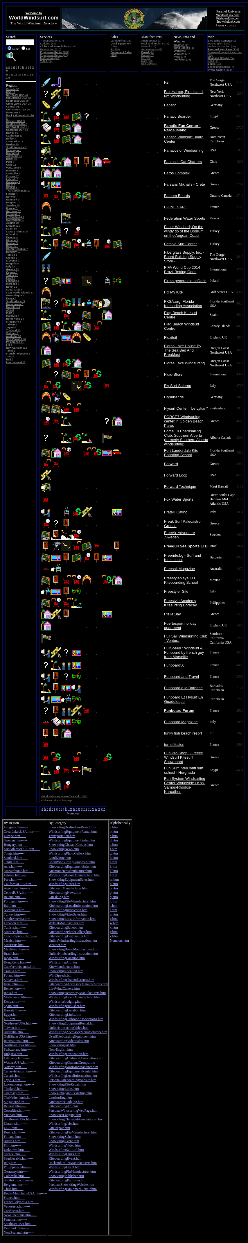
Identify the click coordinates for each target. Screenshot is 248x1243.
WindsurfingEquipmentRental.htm (72, 832)
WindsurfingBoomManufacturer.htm (74, 875)
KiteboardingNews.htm (64, 893)
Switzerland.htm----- (18, 1049)
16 (18, 109)
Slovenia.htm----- (16, 980)
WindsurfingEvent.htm (64, 1167)
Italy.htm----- (13, 1163)
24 (17, 231)
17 (10, 92)
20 (18, 103)
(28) (182, 59)
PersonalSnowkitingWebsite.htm (71, 1185)
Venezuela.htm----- (17, 1206)
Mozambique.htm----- (19, 871)
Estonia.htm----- (15, 875)
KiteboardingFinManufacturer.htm (72, 1132)
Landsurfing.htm (60, 1097)
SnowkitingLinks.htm (63, 1089)
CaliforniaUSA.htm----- (20, 884)
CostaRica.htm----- (17, 1110)
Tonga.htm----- (14, 853)
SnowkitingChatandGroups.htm (70, 845)
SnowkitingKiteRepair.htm (67, 1084)
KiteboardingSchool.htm (65, 927)
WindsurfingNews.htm (64, 884)
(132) (223, 49)
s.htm (113, 906)
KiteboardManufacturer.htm (67, 888)
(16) (115, 49)
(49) (222, 40)
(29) (146, 58)
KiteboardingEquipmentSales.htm (72, 866)
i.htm (113, 862)
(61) (151, 49)
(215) (50, 49)
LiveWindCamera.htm (64, 988)
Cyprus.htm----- (15, 1080)
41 (17, 95)
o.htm (114, 888)
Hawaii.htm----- (15, 1010)
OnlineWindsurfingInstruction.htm (72, 940)
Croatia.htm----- (15, 971)
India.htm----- (13, 993)
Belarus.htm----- (15, 1106)
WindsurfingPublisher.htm (66, 1006)
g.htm (114, 853)
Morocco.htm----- (16, 932)
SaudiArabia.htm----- (18, 1158)
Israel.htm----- (14, 984)
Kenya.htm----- (14, 1002)
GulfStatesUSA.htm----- (20, 1036)
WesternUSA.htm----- (19, 1063)
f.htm (113, 849)
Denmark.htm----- (16, 1228)
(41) (184, 47)
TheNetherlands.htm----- (21, 1097)
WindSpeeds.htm (60, 975)
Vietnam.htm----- (16, 1115)
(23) (121, 40)
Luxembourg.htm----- (19, 1084)
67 (17, 127)
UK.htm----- (12, 1019)
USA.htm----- (13, 1128)
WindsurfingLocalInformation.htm (72, 1076)
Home (220, 25)
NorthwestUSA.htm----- (20, 1023)
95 (10, 266)
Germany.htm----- (16, 1171)
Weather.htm (57, 945)
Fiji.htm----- (12, 1145)
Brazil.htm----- (14, 954)
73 (12, 269)
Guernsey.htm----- (16, 1093)
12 (13, 251)
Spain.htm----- (14, 1006)
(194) (58, 46)
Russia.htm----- (14, 1132)
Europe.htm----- (15, 836)
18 (13, 214)
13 (20, 292)
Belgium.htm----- (16, 1185)
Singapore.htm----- (17, 1102)
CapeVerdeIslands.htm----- (22, 967)
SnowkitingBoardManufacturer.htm (73, 949)
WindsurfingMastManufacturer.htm (73, 1067)
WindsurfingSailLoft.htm (66, 1150)
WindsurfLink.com (227, 15)
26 (12, 144)
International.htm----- (19, 1041)
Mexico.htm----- (15, 940)
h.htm (114, 858)
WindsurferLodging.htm (65, 1002)
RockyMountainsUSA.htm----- (25, 1193)
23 (12, 275)
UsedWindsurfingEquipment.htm (71, 862)
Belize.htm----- (14, 988)
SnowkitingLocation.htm (65, 971)
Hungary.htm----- (16, 845)
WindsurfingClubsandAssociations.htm (75, 1019)
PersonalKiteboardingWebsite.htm (72, 1080)
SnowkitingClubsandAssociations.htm (75, 1119)
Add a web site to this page (56, 800)
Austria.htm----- (15, 1141)
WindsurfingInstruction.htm (67, 910)
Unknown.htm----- (17, 1150)
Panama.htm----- (15, 1219)
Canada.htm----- (15, 1076)
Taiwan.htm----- (15, 1028)
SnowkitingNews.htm (63, 849)
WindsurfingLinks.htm (64, 1154)
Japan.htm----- (14, 958)
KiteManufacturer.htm (64, 967)
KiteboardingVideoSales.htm (68, 1041)
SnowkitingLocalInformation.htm (72, 919)
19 (15, 219)
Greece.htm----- (15, 1154)
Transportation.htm (61, 836)
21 (11, 286)
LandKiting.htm (59, 858)
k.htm (114, 871)
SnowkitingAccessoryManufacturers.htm (77, 993)
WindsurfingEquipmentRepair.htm (72, 1189)
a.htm (114, 827)
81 (14, 135)
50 (11, 158)
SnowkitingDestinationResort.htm (72, 827)
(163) (215, 63)
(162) (219, 43)
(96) (180, 50)
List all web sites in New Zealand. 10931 (64, 796)
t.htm (113, 910)
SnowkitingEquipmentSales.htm (71, 879)
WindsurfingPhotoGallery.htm (69, 853)
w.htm (114, 923)
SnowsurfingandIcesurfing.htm (70, 1093)
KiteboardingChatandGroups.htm (71, 1063)
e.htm (114, 845)
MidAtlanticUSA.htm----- (22, 849)
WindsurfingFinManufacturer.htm (72, 1171)
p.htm (114, 893)
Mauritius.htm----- (16, 945)
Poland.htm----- (15, 975)
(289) (54, 52)
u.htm (114, 914)
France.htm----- (14, 1198)
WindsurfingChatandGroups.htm (71, 980)
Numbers (73, 813)
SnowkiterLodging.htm (64, 1115)
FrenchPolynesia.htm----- (21, 1202)
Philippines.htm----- (18, 1167)
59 (17, 100)
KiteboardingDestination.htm (68, 936)
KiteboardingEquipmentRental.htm (73, 1071)
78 (13, 211)
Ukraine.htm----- (15, 1124)
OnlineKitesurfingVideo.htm (68, 1028)
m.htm (114, 879)
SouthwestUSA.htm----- (20, 1119)
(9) (151, 40)
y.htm (114, 932)
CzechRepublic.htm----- (20, 936)
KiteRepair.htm (59, 1128)
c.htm (114, 836)
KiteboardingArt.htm (63, 1106)
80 (12, 132)
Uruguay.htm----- (16, 827)
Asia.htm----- (13, 866)
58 (12, 89)
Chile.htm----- (14, 1189)
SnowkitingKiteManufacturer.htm (72, 901)
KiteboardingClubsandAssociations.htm (76, 1058)
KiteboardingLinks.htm (64, 1015)
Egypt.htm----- (14, 1015)
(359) (50, 58)
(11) (214, 61)
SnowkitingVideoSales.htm (67, 914)
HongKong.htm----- (17, 962)
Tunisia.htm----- (15, 927)
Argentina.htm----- (17, 888)
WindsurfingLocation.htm (66, 958)
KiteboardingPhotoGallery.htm (69, 932)
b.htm (114, 832)
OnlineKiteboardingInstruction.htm (73, 954)
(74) (180, 56)
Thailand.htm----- (16, 1089)
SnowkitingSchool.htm (64, 1137)
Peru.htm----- (13, 879)
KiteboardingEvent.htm (64, 1158)
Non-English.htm (60, 1049)
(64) (147, 52)
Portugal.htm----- (16, 901)
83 (13, 336)
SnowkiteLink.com (228, 21)
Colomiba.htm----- (17, 1176)
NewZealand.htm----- (19, 1233)
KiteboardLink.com (228, 18)
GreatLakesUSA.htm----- (21, 832)
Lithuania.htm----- (16, 1058)
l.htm (113, 875)
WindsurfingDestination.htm (68, 1054)
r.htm (113, 901)
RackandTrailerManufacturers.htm (72, 1163)
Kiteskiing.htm (58, 897)
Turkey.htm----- (15, 914)
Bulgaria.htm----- (16, 1054)
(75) (221, 66)
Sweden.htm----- (15, 840)
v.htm (114, 919)
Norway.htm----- (15, 1067)
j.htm (113, 866)
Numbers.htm (119, 940)
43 (18, 97)
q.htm (114, 897)
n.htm (114, 884)
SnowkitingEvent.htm (63, 1141)
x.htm (114, 927)
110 (10, 185)
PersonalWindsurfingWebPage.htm (72, 1110)
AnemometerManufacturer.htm (70, 871)
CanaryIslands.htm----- (20, 1071)
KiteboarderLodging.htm (65, 1102)
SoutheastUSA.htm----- (20, 1224)
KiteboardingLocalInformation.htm (73, 906)
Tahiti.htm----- (14, 862)
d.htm (114, 840)
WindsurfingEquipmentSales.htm (71, 840)
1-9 (8, 77)
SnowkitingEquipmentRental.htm (71, 1023)
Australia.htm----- (16, 1032)
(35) (149, 63)
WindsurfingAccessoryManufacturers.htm (77, 1032)
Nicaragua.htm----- (17, 910)
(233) (220, 69)
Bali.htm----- (13, 906)
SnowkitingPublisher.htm (66, 1176)
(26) (222, 46)
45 (18, 190)
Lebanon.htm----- (16, 923)
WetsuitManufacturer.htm (66, 923)
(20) (147, 55)
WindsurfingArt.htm (62, 962)
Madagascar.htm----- (18, 997)
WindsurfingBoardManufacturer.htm (74, 997)
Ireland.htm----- (15, 897)
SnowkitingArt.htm (62, 1045)
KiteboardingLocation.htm (67, 1010)
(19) (148, 46)
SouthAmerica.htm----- (20, 919)
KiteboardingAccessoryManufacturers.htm (78, 984)
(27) (52, 40)
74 (12, 208)
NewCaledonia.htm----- (20, 1215)
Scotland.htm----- (16, 858)
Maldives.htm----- (16, 949)
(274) (182, 53)
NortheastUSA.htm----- (20, 1045)
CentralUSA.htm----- (18, 893)
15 (14, 156)
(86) (181, 45)
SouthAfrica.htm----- (18, 1180)
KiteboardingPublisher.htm (67, 1180)
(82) (54, 55)
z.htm (114, 936)
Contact (231, 25)
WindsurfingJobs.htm (63, 1124)
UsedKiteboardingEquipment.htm (72, 1036)
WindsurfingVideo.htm (64, 1145)
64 (17, 129)
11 (14, 141)
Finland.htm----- (15, 1137)
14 (12, 234)
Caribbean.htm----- (17, 1211)
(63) (48, 43)
